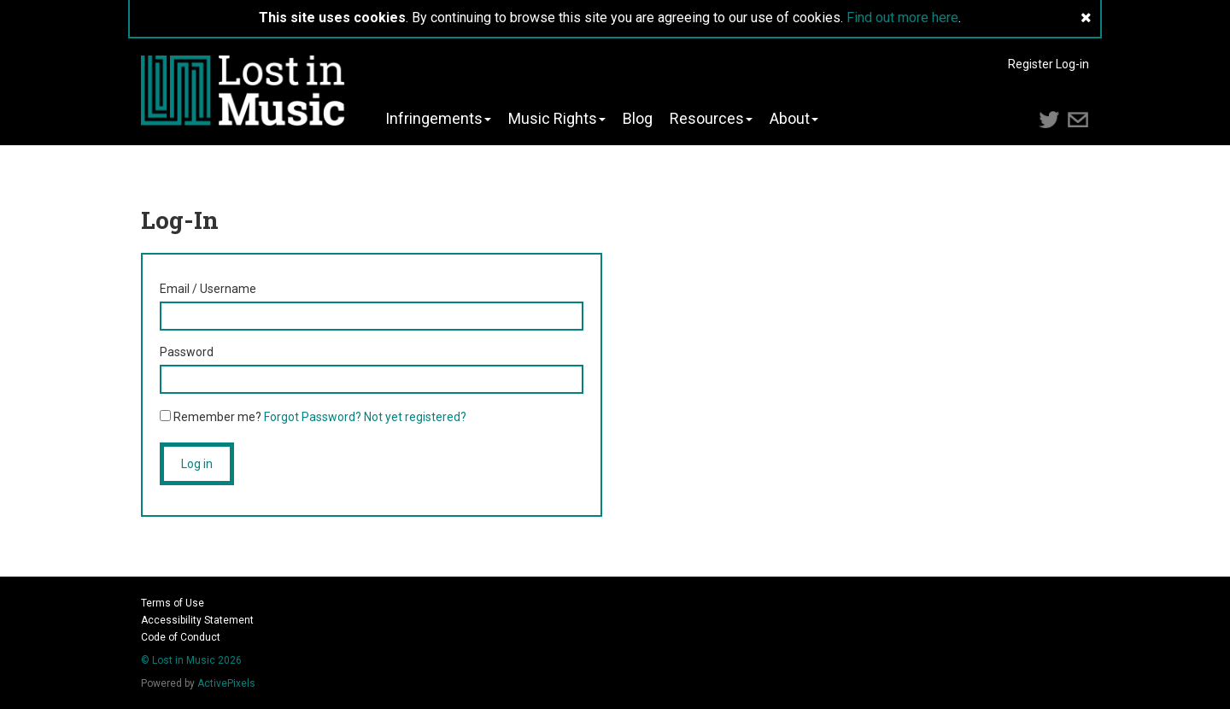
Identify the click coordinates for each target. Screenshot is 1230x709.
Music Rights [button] (557, 118)
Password (187, 352)
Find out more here (902, 17)
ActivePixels (226, 683)
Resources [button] (711, 118)
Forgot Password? (312, 417)
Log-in (1072, 64)
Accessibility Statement (197, 620)
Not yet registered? (415, 417)
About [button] (794, 118)
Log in (197, 464)
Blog (638, 118)
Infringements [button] (438, 118)
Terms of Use (172, 603)
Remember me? (210, 417)
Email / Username (208, 289)
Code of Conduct (180, 637)
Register (1030, 64)
